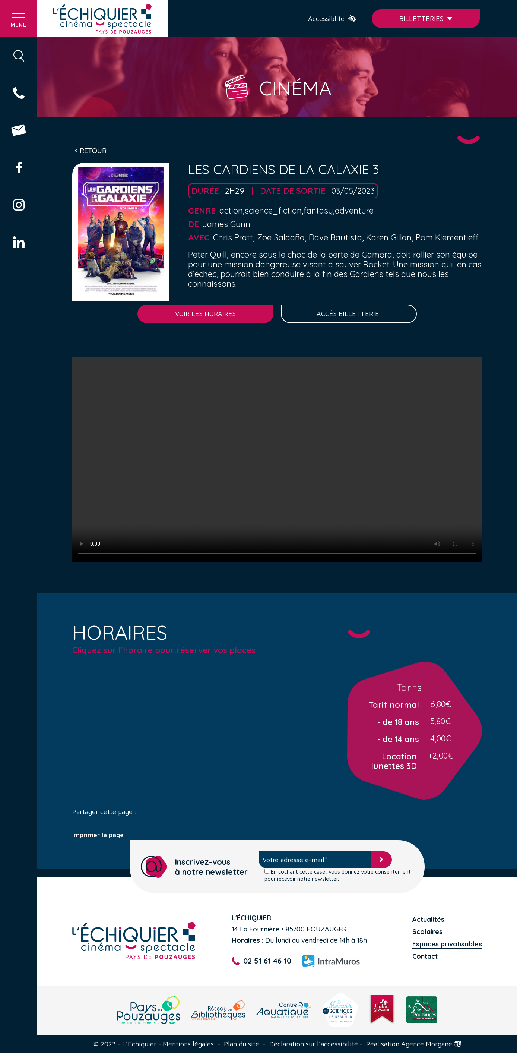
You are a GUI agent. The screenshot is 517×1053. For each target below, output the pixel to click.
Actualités (428, 919)
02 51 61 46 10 (261, 961)
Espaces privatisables (447, 944)
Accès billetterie (349, 314)
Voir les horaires (205, 314)
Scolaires (427, 931)
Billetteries (426, 18)
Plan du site (241, 1044)
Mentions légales (188, 1044)
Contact (425, 956)
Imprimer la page (98, 835)
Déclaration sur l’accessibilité (313, 1044)
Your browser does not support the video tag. (277, 459)
